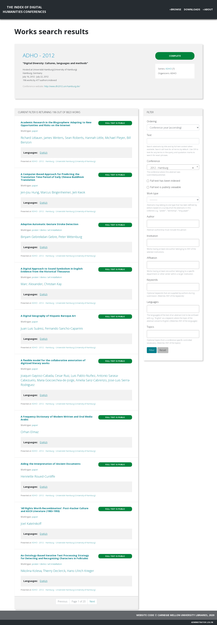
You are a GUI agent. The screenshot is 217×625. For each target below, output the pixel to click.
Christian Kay (53, 284)
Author (150, 216)
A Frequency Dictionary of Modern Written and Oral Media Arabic (56, 418)
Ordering (151, 121)
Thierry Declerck (54, 571)
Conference (153, 161)
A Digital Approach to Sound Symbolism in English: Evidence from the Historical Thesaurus (52, 270)
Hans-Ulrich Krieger (80, 571)
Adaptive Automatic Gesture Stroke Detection (49, 224)
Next (92, 601)
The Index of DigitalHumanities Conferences (24, 9)
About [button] (208, 9)
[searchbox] (151, 224)
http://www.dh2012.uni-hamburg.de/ (62, 86)
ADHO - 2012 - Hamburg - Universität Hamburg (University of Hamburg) (63, 161)
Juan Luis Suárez (32, 328)
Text (149, 135)
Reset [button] (163, 350)
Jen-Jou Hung (30, 192)
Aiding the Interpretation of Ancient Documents (51, 463)
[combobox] (173, 167)
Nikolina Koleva (31, 571)
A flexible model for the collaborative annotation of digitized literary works (53, 362)
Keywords (152, 279)
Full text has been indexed (165, 180)
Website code (145, 615)
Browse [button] (176, 9)
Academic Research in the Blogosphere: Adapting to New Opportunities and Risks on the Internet (56, 124)
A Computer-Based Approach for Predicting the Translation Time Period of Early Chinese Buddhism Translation (52, 177)
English (43, 152)
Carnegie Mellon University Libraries (183, 615)
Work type (152, 193)
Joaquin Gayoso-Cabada (37, 376)
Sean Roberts (74, 138)
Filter (151, 350)
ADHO (168, 68)
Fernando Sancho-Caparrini (64, 328)
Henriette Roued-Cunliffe (38, 476)
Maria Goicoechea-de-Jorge (55, 380)
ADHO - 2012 (39, 55)
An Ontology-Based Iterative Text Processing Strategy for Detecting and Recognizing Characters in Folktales (55, 557)
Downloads (192, 9)
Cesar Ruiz (62, 376)
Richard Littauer (31, 138)
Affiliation (152, 257)
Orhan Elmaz (30, 432)
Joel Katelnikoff (31, 524)
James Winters (53, 138)
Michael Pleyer (115, 138)
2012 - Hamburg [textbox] (172, 168)
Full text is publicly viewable (165, 187)
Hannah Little (94, 138)
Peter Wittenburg (70, 237)
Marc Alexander (32, 284)
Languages (153, 302)
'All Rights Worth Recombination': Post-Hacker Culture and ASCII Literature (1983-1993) (54, 510)
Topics (150, 326)
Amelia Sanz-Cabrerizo (91, 380)
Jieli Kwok (78, 192)
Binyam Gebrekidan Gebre (39, 237)
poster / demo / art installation (47, 230)
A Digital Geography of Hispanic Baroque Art (48, 315)
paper (35, 130)
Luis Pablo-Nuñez (83, 376)
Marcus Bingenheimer (56, 192)
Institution (152, 235)
